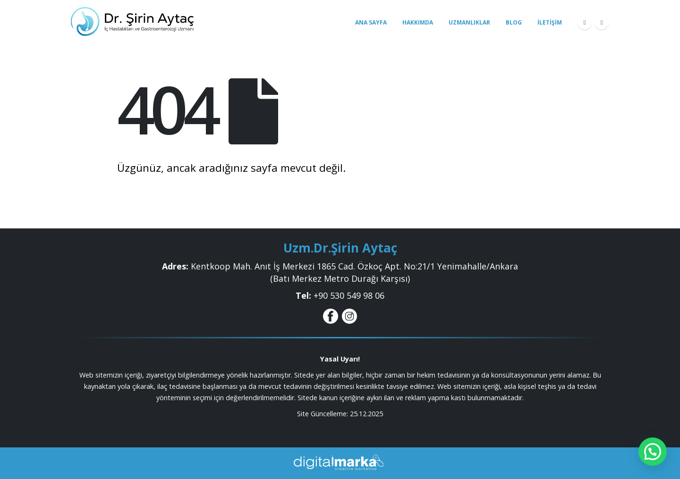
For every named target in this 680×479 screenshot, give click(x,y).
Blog (514, 22)
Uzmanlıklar (469, 22)
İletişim (549, 22)
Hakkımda (417, 22)
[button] (652, 451)
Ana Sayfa (371, 22)
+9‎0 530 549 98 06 (349, 295)
